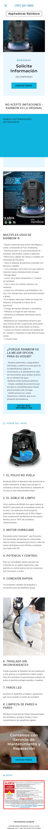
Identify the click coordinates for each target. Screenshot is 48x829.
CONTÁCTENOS (24, 760)
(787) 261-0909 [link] (24, 5)
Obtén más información (24, 407)
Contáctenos (24, 86)
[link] (24, 13)
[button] (6, 5)
